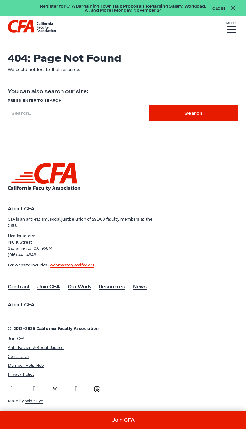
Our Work (79, 287)
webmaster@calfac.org (72, 265)
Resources (112, 287)
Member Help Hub (26, 365)
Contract (19, 287)
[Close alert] (226, 8)
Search (193, 113)
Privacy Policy (21, 374)
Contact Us (18, 356)
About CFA (21, 304)
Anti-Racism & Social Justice (36, 347)
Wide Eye (34, 401)
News (140, 287)
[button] (231, 28)
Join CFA (48, 287)
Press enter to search (35, 100)
